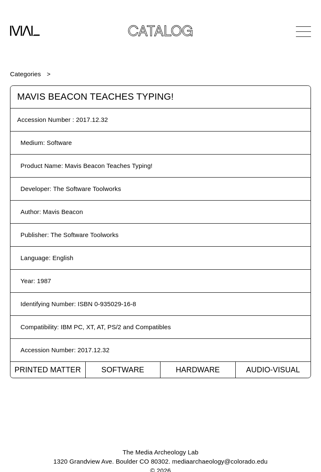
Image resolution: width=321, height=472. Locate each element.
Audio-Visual (273, 370)
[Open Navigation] (303, 31)
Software (122, 370)
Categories (25, 73)
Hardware (198, 370)
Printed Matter (48, 370)
